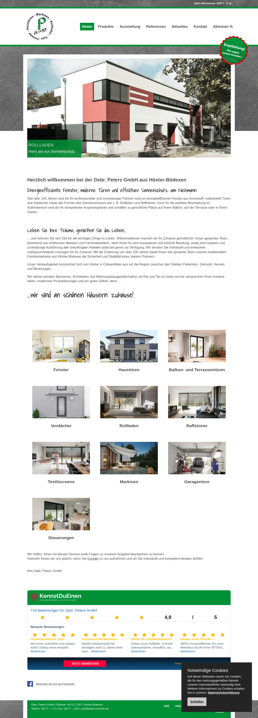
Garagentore (196, 481)
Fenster (61, 369)
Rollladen (129, 425)
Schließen (197, 701)
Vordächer (61, 425)
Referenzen (156, 27)
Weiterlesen (37, 651)
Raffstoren (196, 425)
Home (87, 27)
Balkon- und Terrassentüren (197, 369)
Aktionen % (223, 27)
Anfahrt (219, 712)
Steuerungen (61, 537)
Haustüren (129, 369)
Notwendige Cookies (207, 670)
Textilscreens (61, 481)
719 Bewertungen (44, 610)
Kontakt (200, 27)
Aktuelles (180, 27)
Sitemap (180, 706)
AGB (166, 706)
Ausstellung (130, 27)
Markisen (129, 481)
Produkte (106, 27)
